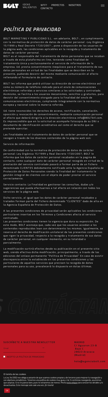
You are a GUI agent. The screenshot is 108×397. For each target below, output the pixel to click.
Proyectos (57, 5)
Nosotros (75, 5)
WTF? (44, 5)
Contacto (47, 8)
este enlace (72, 382)
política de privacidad (31, 356)
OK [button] (7, 390)
